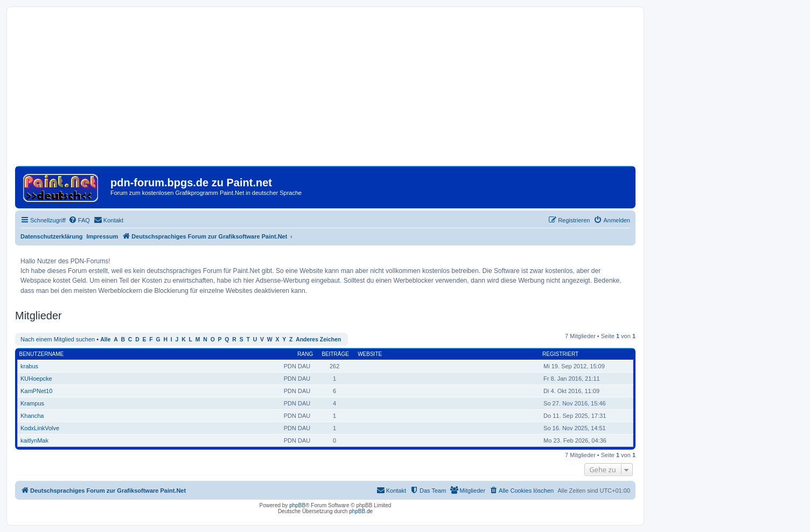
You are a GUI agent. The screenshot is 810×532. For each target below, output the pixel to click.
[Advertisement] (325, 90)
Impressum (102, 236)
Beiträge (335, 354)
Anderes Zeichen (318, 339)
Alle (105, 339)
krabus (29, 366)
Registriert (560, 354)
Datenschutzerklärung (51, 236)
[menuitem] (79, 220)
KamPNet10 (36, 391)
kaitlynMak (34, 440)
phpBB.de (361, 511)
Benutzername (41, 354)
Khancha (32, 415)
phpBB (297, 505)
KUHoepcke (36, 378)
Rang (305, 354)
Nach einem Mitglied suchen (57, 339)
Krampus (32, 403)
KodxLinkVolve (39, 428)
